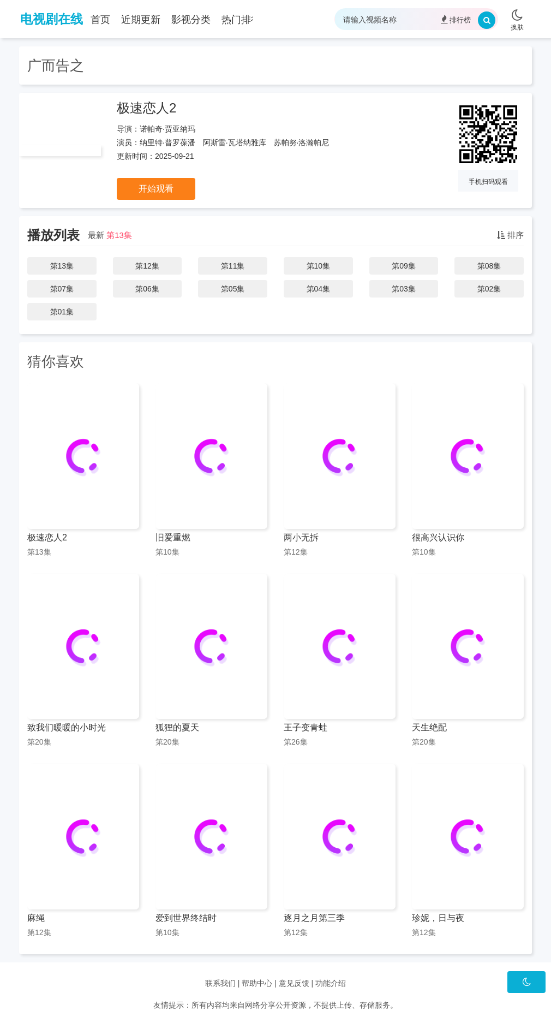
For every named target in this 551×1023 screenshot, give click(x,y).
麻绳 (36, 918)
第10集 (319, 265)
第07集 (62, 288)
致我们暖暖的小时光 (66, 727)
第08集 (489, 265)
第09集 (404, 265)
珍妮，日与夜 (438, 918)
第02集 (489, 288)
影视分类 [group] (191, 19)
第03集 (404, 288)
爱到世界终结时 (186, 918)
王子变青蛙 (305, 727)
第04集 (319, 288)
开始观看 (156, 188)
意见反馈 (294, 983)
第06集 (147, 288)
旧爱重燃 (172, 537)
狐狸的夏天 (177, 727)
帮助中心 (257, 983)
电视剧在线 (51, 19)
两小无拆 (301, 537)
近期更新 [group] (140, 19)
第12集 (147, 265)
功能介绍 (330, 983)
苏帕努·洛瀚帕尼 (302, 142)
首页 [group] (100, 19)
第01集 (62, 311)
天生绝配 (429, 727)
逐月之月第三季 (314, 918)
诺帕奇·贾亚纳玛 (167, 128)
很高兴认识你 (438, 537)
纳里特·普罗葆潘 (167, 142)
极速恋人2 (146, 107)
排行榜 (456, 19)
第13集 (119, 235)
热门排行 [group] (241, 19)
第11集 (233, 265)
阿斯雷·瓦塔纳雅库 (234, 142)
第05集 (233, 288)
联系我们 (220, 983)
